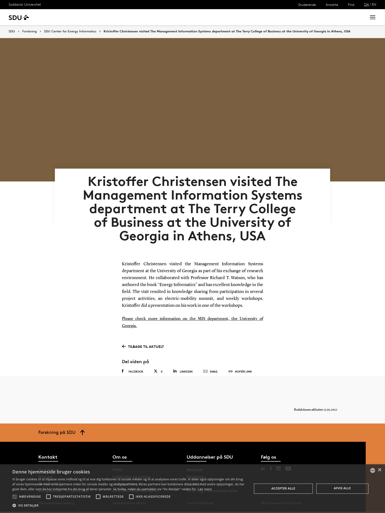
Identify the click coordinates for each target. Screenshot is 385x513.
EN (374, 4)
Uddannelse (53, 17)
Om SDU (176, 17)
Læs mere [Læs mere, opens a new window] (205, 489)
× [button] (379, 470)
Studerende (307, 4)
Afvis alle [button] (342, 488)
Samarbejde (127, 17)
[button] (15, 497)
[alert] (192, 488)
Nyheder (102, 17)
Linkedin (183, 368)
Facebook (132, 368)
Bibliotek (154, 17)
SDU (12, 31)
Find (351, 4)
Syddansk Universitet (25, 4)
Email (210, 368)
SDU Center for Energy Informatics (70, 31)
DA (366, 4)
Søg (356, 17)
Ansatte (332, 4)
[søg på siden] (321, 17)
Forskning (79, 17)
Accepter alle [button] (283, 488)
